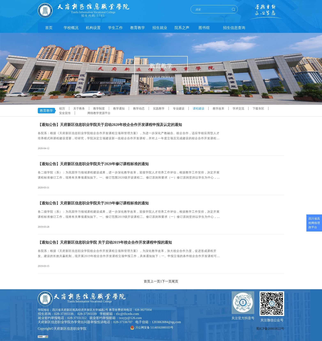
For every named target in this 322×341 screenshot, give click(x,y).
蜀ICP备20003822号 (270, 328)
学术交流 (238, 108)
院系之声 (182, 28)
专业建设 (178, 108)
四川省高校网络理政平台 (314, 223)
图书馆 (204, 28)
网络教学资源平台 (98, 113)
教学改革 (218, 108)
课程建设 (198, 108)
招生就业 (159, 28)
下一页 (167, 281)
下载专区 (258, 108)
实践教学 (158, 108)
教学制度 (99, 108)
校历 (62, 108)
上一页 (155, 281)
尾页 (175, 281)
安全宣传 (65, 113)
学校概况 (71, 28)
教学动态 (139, 108)
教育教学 (137, 28)
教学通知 (119, 108)
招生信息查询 (234, 28)
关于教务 (79, 108)
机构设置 (93, 28)
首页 (49, 28)
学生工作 (115, 28)
